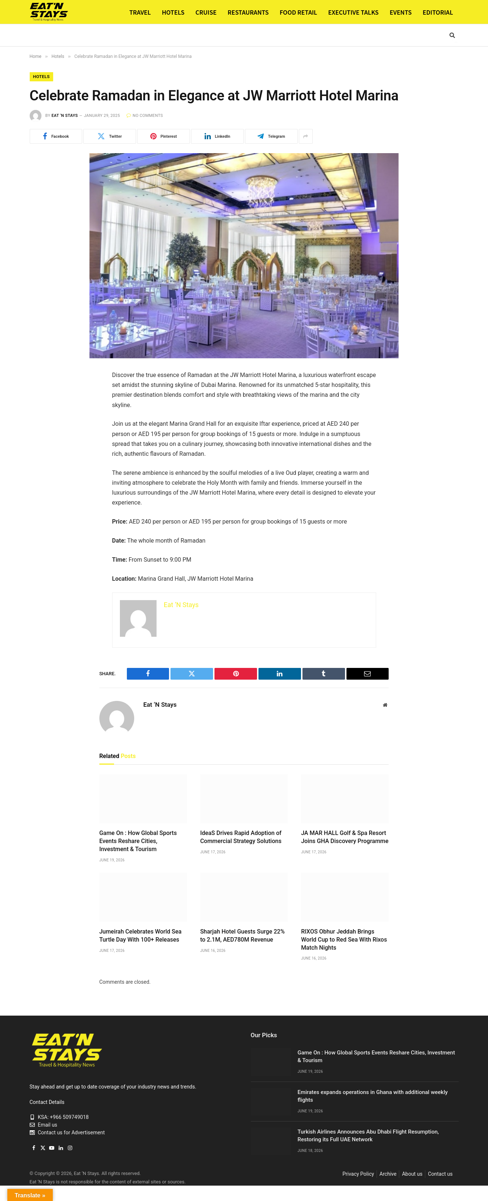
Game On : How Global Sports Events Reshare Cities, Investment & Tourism (138, 841)
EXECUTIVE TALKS (353, 12)
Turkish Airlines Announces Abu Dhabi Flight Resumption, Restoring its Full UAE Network (368, 1136)
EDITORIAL (438, 12)
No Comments (144, 116)
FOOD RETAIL (298, 12)
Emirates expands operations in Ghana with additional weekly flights (373, 1096)
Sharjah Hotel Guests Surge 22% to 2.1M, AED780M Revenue (242, 935)
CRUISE (206, 12)
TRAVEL (140, 12)
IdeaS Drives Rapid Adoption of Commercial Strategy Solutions (241, 837)
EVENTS (401, 12)
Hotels (42, 77)
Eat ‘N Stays (64, 116)
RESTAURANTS (248, 12)
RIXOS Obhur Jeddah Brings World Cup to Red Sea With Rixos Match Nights (344, 939)
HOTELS (173, 12)
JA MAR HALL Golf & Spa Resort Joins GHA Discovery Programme (344, 837)
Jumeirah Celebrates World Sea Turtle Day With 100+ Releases (140, 935)
